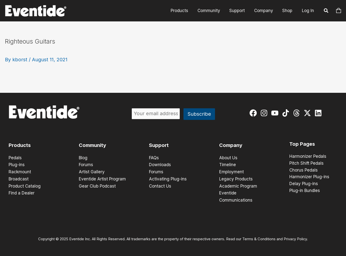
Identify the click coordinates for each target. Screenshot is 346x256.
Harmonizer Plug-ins (309, 177)
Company (264, 10)
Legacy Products (236, 178)
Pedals (15, 157)
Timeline (227, 164)
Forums (86, 164)
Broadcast (19, 178)
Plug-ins (17, 164)
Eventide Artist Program (102, 178)
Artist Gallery (92, 171)
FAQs (154, 157)
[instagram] (265, 113)
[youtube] (276, 113)
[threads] (297, 113)
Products (183, 10)
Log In (308, 10)
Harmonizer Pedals (307, 156)
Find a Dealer (21, 192)
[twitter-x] (308, 113)
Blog (83, 157)
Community (211, 10)
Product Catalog (25, 185)
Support (239, 10)
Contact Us (160, 185)
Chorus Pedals (303, 170)
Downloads (160, 164)
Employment (231, 171)
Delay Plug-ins (303, 184)
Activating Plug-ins (168, 178)
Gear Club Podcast (97, 185)
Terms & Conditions (259, 238)
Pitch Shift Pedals (306, 163)
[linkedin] (319, 113)
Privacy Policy (295, 238)
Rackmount (20, 171)
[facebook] (254, 113)
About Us (228, 157)
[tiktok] (287, 113)
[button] (326, 11)
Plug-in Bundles (304, 191)
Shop (288, 10)
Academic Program (238, 185)
